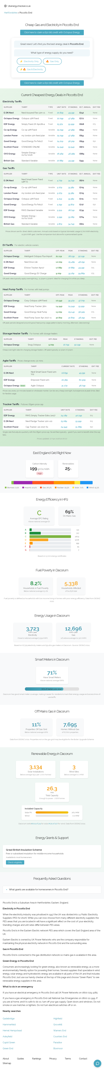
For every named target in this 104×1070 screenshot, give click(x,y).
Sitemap (7, 1063)
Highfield (57, 1018)
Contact (83, 1058)
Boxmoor (58, 1048)
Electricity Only (29, 61)
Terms (68, 1058)
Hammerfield (9, 1024)
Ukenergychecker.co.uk (17, 6)
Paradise (57, 1042)
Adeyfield (7, 1036)
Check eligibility (15, 862)
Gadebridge (8, 1018)
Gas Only (52, 61)
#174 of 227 (53, 824)
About (6, 1058)
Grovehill (57, 1024)
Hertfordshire (10, 12)
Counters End (60, 1036)
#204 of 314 (36, 824)
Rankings (36, 1058)
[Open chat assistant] (97, 1063)
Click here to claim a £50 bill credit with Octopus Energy (52, 32)
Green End (8, 1048)
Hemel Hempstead (12, 1030)
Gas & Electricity (31, 69)
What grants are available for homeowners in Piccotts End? (38, 889)
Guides (20, 1058)
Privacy (53, 1058)
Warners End (59, 1030)
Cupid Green (9, 1042)
